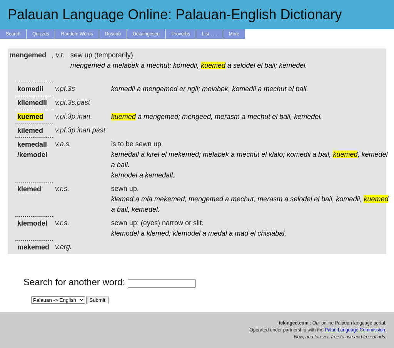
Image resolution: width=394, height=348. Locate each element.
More (234, 34)
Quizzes (40, 34)
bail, (285, 116)
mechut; (159, 65)
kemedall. (160, 175)
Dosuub (113, 34)
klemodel (125, 233)
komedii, (186, 65)
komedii (123, 89)
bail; (270, 65)
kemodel (124, 175)
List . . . (209, 34)
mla (146, 199)
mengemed (87, 65)
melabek (126, 65)
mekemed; (185, 154)
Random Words (77, 34)
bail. (302, 89)
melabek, (216, 89)
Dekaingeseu (146, 34)
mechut (275, 89)
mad (241, 233)
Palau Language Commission (355, 330)
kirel (153, 154)
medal (217, 233)
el (259, 65)
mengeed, (197, 116)
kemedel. (293, 65)
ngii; (193, 89)
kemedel (374, 154)
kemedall (125, 154)
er (182, 89)
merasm (227, 116)
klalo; (277, 154)
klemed (122, 199)
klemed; (159, 233)
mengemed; (162, 116)
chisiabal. (271, 233)
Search (13, 34)
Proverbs (181, 34)
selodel (244, 65)
